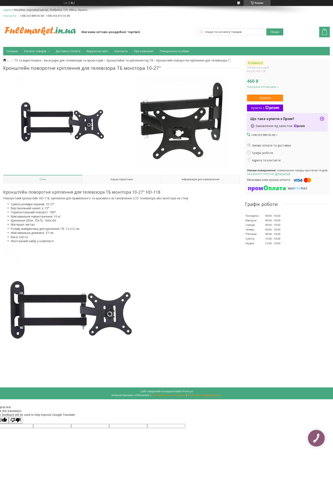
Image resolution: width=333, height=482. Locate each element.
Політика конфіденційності (205, 395)
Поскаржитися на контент (168, 395)
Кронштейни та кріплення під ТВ (129, 60)
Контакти (121, 51)
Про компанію (143, 51)
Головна (12, 51)
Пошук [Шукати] (274, 32)
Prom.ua (188, 391)
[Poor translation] (15, 420)
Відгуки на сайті (97, 51)
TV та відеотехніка (27, 60)
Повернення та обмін (174, 51)
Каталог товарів (35, 51)
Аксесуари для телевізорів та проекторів (73, 60)
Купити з (265, 108)
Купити (265, 98)
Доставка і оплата (68, 51)
